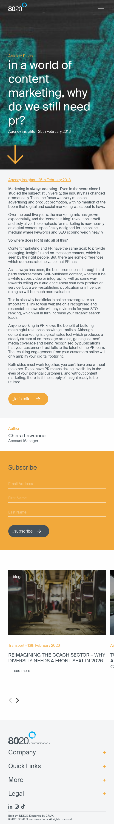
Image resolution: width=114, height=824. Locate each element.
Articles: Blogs (20, 56)
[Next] (17, 700)
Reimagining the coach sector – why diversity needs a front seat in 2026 (56, 658)
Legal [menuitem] (16, 794)
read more (21, 670)
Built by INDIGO (18, 816)
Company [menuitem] (22, 752)
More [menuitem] (15, 780)
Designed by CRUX (41, 816)
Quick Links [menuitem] (24, 766)
